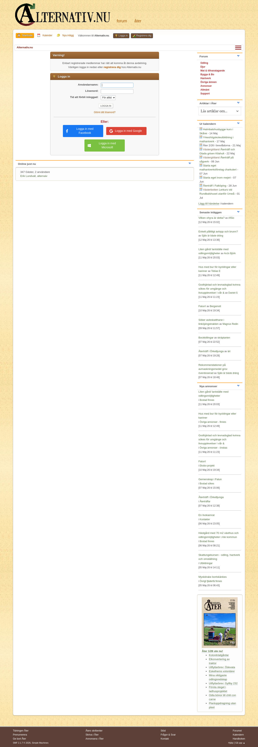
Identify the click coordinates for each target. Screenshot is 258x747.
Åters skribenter (94, 730)
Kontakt (165, 738)
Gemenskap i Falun (210, 479)
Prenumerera (20, 734)
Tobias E (216, 271)
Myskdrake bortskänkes (212, 576)
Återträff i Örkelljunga (211, 351)
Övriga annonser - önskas (213, 447)
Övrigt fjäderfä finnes (211, 581)
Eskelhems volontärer (222, 671)
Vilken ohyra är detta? (211, 217)
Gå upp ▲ (240, 743)
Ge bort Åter (19, 738)
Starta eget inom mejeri (217, 177)
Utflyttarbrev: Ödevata (222, 667)
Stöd (163, 730)
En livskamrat (206, 515)
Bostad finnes (207, 400)
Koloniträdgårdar (219, 655)
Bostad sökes (207, 483)
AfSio (231, 218)
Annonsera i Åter (95, 738)
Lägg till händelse (208, 203)
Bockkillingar (205, 337)
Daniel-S (233, 292)
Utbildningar (206, 563)
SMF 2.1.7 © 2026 (22, 743)
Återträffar (205, 501)
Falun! (202, 306)
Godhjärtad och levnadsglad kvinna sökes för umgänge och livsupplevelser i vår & (219, 288)
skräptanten (223, 337)
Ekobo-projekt (207, 465)
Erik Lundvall (28, 175)
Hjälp (230, 743)
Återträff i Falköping (214, 185)
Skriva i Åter (92, 734)
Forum (122, 21)
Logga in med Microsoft (102, 145)
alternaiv (42, 175)
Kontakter (205, 519)
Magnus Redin (230, 324)
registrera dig (112, 67)
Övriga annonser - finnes (213, 422)
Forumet (237, 730)
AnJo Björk (230, 253)
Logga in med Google (125, 131)
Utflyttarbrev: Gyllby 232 (223, 683)
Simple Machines (40, 743)
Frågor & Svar (168, 734)
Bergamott (215, 306)
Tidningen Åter (21, 730)
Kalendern (238, 734)
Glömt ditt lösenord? (104, 112)
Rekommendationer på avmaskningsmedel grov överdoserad (212, 369)
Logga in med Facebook (80, 130)
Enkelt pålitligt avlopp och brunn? (218, 231)
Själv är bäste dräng (212, 235)
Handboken (239, 738)
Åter (137, 21)
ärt (229, 351)
